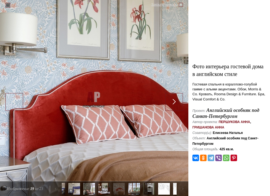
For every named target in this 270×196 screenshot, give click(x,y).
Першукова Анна (234, 122)
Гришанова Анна (208, 127)
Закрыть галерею (164, 5)
